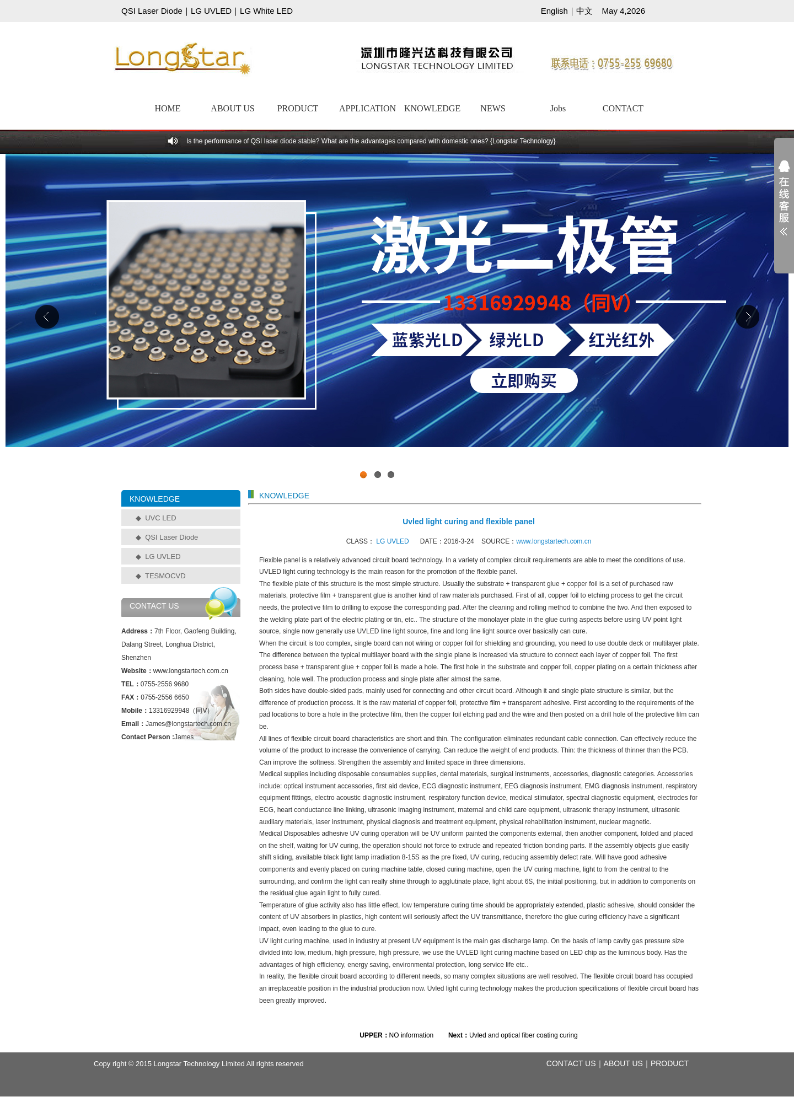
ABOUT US (232, 108)
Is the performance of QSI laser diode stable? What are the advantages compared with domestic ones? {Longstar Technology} (371, 141)
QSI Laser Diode (152, 10)
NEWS (492, 108)
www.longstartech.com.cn (553, 541)
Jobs (558, 108)
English (554, 10)
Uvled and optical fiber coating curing (523, 1035)
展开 (784, 205)
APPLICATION (367, 108)
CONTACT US (571, 1063)
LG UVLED (211, 10)
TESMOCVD (165, 576)
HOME (167, 108)
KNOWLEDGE (432, 108)
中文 (584, 10)
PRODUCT (298, 108)
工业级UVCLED (397, 319)
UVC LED (160, 518)
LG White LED (266, 10)
